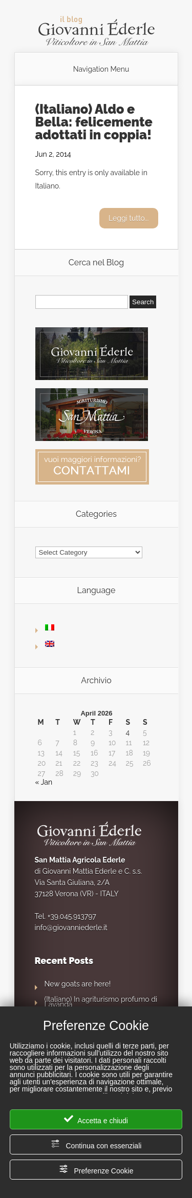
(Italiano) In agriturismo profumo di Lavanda (101, 1001)
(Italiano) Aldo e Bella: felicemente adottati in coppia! (94, 121)
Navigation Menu (101, 69)
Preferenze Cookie (96, 1169)
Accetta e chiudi (96, 1119)
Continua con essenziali (96, 1144)
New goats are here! (78, 984)
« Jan (44, 782)
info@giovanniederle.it (71, 927)
